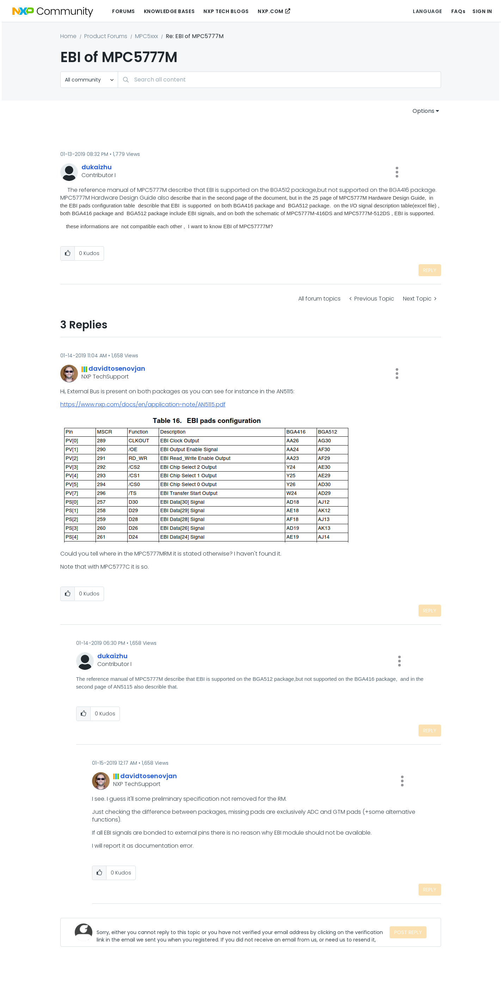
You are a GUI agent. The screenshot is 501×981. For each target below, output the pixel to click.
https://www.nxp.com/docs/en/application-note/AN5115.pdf (143, 404)
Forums (123, 11)
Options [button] (423, 111)
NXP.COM (270, 11)
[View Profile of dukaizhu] (96, 167)
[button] (397, 172)
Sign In (482, 11)
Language (427, 11)
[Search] (279, 79)
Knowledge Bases (169, 11)
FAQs (458, 11)
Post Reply (408, 932)
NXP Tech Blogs (226, 11)
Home (68, 36)
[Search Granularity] (89, 79)
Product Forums (105, 36)
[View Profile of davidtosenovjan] (116, 368)
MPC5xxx (146, 36)
